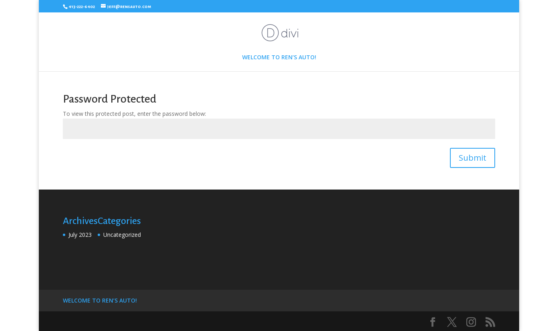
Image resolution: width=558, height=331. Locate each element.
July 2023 (80, 234)
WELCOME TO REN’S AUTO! (279, 57)
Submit (472, 157)
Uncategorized (122, 234)
